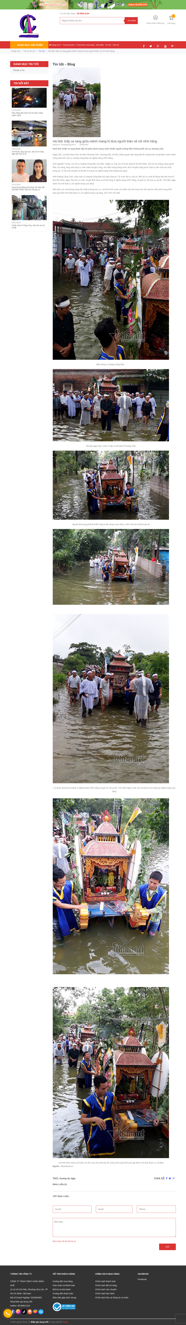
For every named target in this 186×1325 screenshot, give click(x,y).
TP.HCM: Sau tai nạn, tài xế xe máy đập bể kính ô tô (28, 152)
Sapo (65, 1322)
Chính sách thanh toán (105, 1281)
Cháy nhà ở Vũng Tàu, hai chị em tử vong (28, 226)
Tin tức (108, 45)
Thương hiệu (69, 45)
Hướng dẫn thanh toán (63, 1293)
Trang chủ (55, 45)
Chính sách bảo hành (105, 1293)
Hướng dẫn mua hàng (63, 1281)
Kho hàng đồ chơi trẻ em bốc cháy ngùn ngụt (27, 114)
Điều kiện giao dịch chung (64, 1297)
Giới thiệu (100, 45)
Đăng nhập (151, 23)
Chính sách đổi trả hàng (106, 1285)
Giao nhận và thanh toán (64, 1285)
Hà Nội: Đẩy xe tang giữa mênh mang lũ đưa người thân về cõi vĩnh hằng (105, 141)
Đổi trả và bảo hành (62, 1289)
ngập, (73, 1178)
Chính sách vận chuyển (106, 1289)
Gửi (167, 1247)
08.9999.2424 (83, 13)
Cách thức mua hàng (85, 45)
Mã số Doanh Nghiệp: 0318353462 (26, 1297)
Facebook (142, 1279)
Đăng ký (160, 23)
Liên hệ (116, 45)
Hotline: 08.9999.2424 (20, 1306)
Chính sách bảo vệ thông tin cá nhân (111, 1297)
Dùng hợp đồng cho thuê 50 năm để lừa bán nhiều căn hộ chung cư (28, 188)
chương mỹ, (64, 1178)
